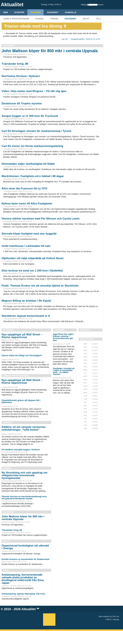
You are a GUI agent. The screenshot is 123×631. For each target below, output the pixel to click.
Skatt (86, 18)
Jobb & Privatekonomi (16, 18)
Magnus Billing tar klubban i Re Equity (26, 300)
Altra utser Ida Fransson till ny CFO (24, 188)
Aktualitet (28, 609)
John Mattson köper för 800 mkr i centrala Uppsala (50, 51)
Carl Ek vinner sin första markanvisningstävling (32, 146)
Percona (116, 619)
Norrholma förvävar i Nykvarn (21, 76)
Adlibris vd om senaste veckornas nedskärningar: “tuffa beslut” (24, 428)
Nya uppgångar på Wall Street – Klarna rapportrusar (22, 336)
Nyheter (19, 12)
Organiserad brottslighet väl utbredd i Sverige (25, 547)
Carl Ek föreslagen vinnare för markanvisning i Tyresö (36, 131)
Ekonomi (36, 12)
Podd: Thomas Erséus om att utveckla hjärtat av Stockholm (40, 285)
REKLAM (84, 330)
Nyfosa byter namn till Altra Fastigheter (27, 203)
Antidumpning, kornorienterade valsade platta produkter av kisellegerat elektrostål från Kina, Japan (23, 578)
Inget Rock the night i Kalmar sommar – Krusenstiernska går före (63, 337)
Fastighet (70, 18)
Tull (98, 18)
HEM (5, 12)
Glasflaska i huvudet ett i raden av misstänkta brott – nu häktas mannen (63, 371)
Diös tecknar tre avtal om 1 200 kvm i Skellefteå (32, 270)
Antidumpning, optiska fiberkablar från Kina (23, 594)
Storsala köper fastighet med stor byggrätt (29, 233)
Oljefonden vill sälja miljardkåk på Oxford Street (32, 258)
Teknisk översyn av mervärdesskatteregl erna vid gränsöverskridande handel (24, 497)
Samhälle (70, 12)
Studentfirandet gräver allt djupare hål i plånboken (21, 401)
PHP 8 (109, 619)
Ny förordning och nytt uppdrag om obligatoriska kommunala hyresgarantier (24, 475)
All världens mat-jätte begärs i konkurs (21, 449)
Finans (54, 18)
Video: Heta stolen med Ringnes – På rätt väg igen (34, 91)
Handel (39, 18)
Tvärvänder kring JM (15, 63)
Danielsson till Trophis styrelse (22, 103)
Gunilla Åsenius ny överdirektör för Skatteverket (25, 559)
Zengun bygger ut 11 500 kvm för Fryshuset (30, 115)
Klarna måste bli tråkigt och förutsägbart (22, 355)
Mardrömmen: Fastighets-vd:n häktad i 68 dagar (33, 176)
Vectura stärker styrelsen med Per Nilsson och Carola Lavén (41, 218)
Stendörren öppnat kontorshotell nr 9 (26, 315)
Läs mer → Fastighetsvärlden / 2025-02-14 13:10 (81, 39)
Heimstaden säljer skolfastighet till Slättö (28, 163)
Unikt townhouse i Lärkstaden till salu (26, 245)
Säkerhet (52, 12)
